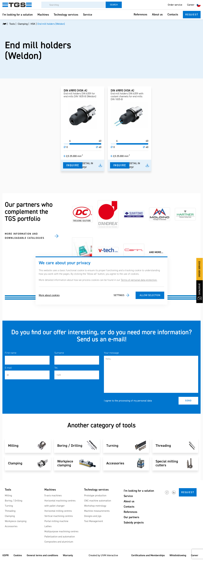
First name (10, 352)
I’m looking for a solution (17, 15)
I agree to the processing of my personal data (128, 400)
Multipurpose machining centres (61, 531)
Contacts (172, 14)
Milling (8, 495)
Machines (43, 15)
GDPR (5, 555)
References (140, 14)
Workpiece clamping (15, 521)
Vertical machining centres (58, 516)
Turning (9, 505)
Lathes (47, 526)
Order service (175, 4)
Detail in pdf (87, 165)
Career (190, 4)
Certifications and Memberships (148, 555)
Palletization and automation (59, 536)
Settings (119, 295)
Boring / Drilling (13, 500)
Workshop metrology (95, 505)
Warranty (68, 555)
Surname (59, 352)
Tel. (56, 367)
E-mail (8, 367)
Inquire (72, 165)
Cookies (18, 555)
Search (114, 4)
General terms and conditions (42, 555)
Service (87, 15)
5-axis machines (53, 495)
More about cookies (49, 295)
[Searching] (73, 5)
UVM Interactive (109, 555)
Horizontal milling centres (58, 511)
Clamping (10, 516)
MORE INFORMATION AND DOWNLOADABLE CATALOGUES (24, 236)
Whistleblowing (178, 555)
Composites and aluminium (58, 541)
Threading (10, 511)
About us (157, 14)
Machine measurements (97, 511)
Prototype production (95, 495)
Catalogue (200, 292)
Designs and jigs (92, 516)
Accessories (11, 526)
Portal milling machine (56, 521)
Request (191, 14)
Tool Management (93, 521)
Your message (111, 352)
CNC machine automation (97, 500)
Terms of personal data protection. (139, 280)
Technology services (66, 15)
